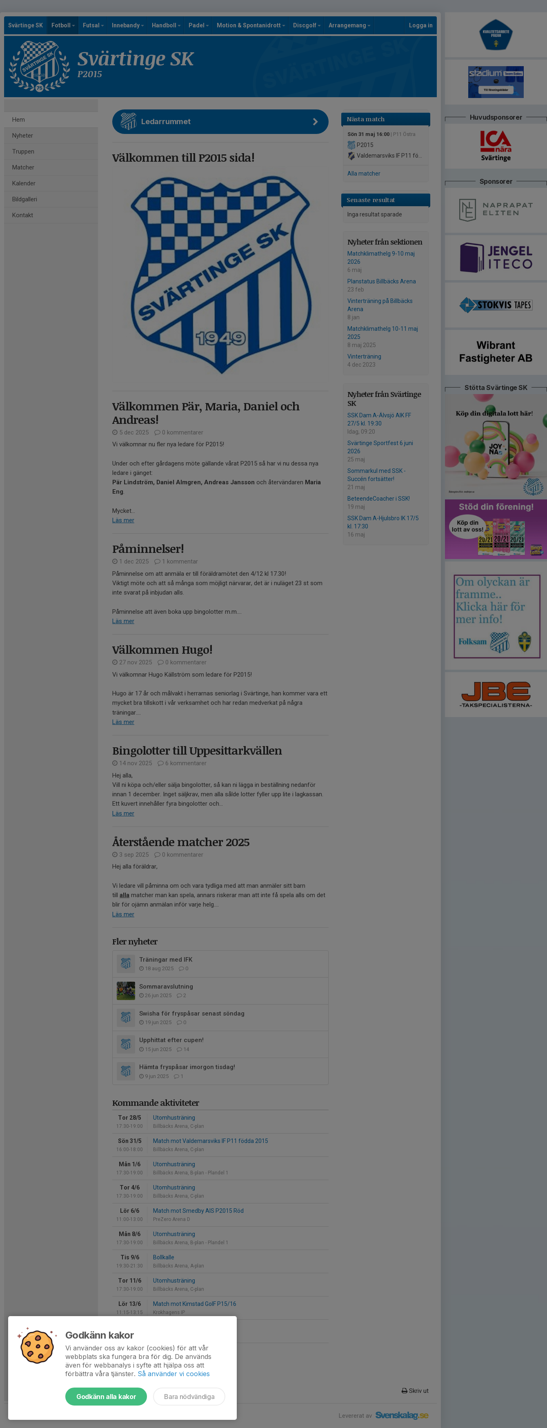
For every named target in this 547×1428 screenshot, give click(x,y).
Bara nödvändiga (189, 1396)
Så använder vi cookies (174, 1374)
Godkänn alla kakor (106, 1396)
